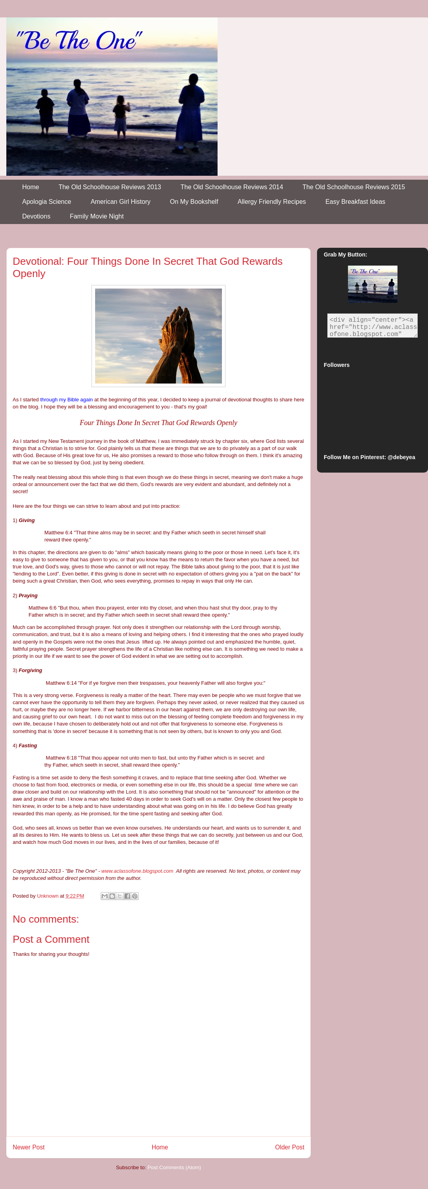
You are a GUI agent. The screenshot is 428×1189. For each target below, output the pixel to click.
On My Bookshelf (194, 201)
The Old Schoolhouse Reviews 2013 (110, 187)
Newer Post (29, 1147)
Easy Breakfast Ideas (355, 201)
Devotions (36, 216)
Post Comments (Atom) (174, 1167)
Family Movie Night (97, 216)
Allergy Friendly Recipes (272, 201)
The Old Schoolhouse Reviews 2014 (232, 187)
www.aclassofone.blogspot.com (137, 871)
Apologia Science (46, 201)
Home (30, 187)
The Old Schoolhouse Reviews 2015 (353, 187)
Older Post (289, 1147)
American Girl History (121, 201)
